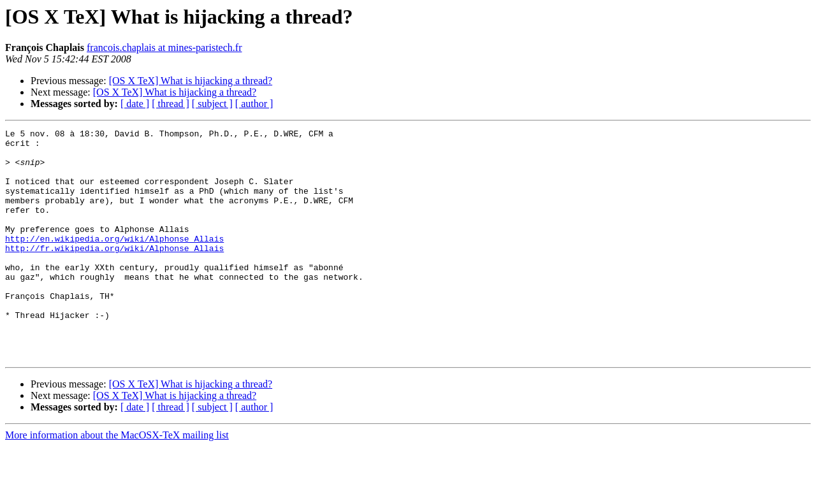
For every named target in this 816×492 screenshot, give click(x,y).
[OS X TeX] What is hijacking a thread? (190, 80)
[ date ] (134, 103)
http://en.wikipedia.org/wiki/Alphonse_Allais (114, 261)
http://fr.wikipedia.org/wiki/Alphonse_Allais (114, 273)
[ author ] (254, 103)
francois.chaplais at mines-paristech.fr (164, 47)
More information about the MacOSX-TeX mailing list (117, 480)
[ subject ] (212, 103)
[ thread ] (170, 103)
